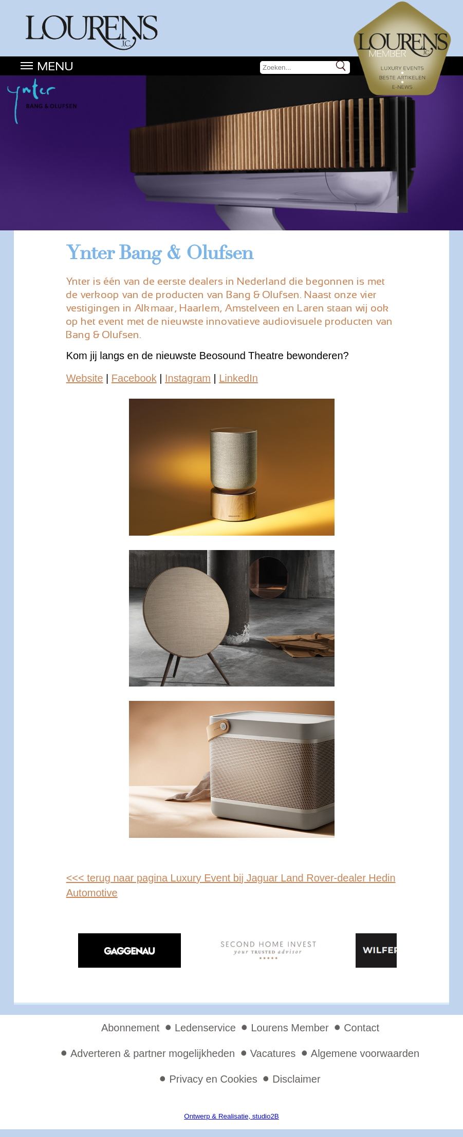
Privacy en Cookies (213, 1079)
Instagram (188, 378)
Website (84, 378)
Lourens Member (289, 1027)
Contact (361, 1027)
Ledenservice (205, 1027)
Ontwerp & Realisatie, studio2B (231, 1116)
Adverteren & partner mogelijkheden (152, 1053)
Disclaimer (296, 1079)
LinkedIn (238, 378)
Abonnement (130, 1027)
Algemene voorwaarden (365, 1053)
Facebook (134, 378)
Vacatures (273, 1053)
